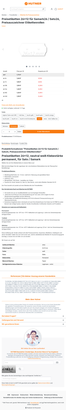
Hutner (4, 26)
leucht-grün (39, 115)
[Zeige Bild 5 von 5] (39, 66)
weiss (39, 118)
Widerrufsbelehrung (36, 395)
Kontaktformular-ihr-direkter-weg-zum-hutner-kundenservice (23, 397)
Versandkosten (34, 402)
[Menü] (4, 9)
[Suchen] (43, 9)
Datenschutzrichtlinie (44, 383)
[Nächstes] (63, 49)
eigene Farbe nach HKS (10, 115)
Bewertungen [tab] (14, 143)
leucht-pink (6, 118)
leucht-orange (49, 115)
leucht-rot (14, 118)
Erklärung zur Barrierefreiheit (53, 397)
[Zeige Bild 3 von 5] (33, 66)
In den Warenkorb (43, 131)
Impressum (15, 395)
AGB (8, 395)
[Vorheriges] (3, 49)
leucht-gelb (30, 115)
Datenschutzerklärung (34, 358)
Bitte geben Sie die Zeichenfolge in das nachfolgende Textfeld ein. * (22, 375)
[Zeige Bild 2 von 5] (30, 66)
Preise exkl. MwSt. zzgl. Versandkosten (13, 105)
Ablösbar (5, 126)
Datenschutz (24, 395)
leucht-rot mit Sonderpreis (27, 118)
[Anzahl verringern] (3, 131)
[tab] (6, 143)
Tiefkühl (21, 126)
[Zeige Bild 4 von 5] (36, 66)
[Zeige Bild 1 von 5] (26, 66)
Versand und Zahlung (50, 395)
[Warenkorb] (59, 9)
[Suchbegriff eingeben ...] (25, 9)
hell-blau (21, 115)
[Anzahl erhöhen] (15, 131)
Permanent (14, 126)
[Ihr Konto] (52, 9)
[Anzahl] (9, 131)
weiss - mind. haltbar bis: (51, 118)
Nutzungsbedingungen (8, 385)
